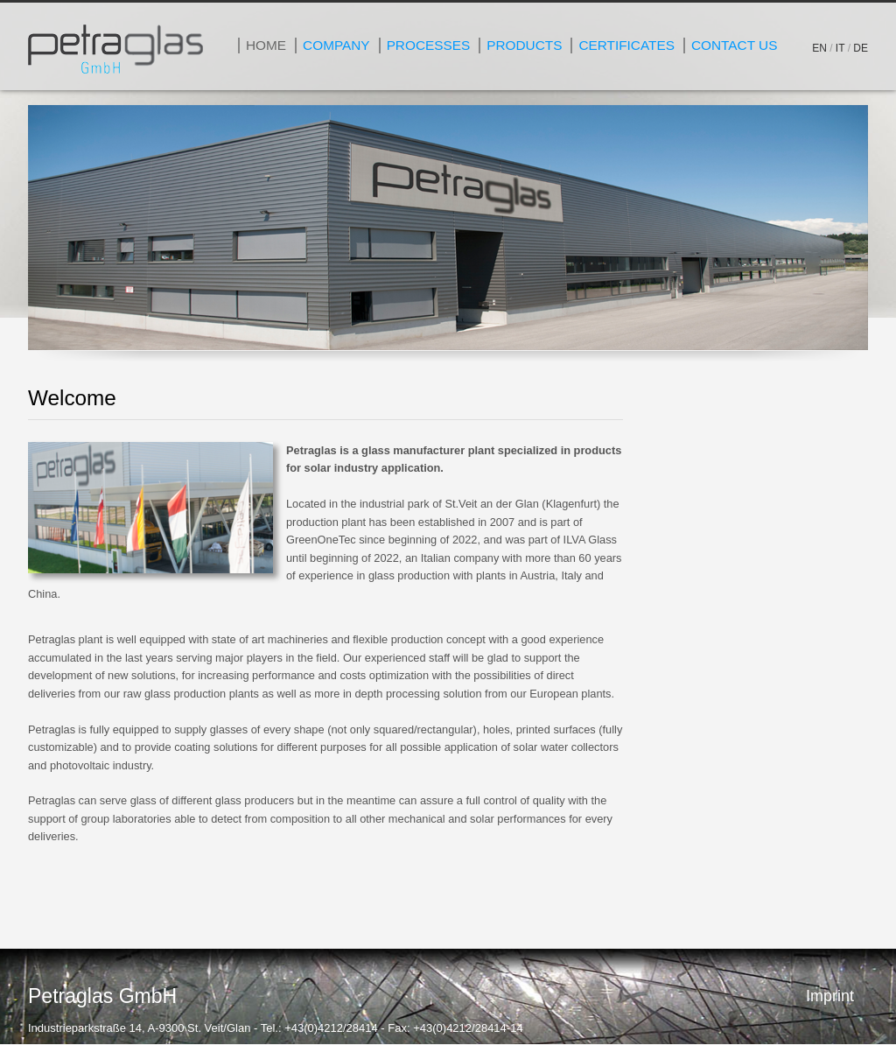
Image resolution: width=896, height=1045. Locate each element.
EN (819, 48)
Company (336, 45)
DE (860, 48)
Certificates (626, 45)
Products (524, 45)
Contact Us (734, 45)
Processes (429, 45)
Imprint (830, 996)
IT (840, 48)
